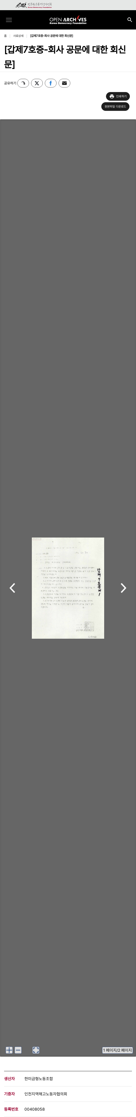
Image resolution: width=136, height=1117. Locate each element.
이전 (12, 588)
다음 (124, 588)
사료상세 (18, 36)
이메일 (64, 83)
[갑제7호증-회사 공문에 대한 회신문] (51, 36)
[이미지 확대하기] (9, 1050)
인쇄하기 (118, 96)
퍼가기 (23, 83)
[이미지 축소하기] (18, 1050)
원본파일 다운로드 (115, 106)
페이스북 (50, 83)
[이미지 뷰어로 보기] (35, 1050)
